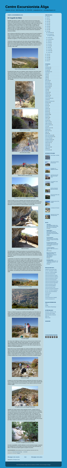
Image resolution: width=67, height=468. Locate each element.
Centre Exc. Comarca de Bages (51, 272)
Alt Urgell (47, 70)
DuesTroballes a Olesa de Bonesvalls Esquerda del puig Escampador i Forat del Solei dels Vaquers (52, 233)
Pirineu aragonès (48, 124)
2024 (48, 18)
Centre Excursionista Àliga (27, 7)
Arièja (46, 77)
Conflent (46, 99)
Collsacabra (47, 95)
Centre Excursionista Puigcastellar (51, 282)
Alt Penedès (47, 68)
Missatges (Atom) (16, 459)
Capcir (46, 90)
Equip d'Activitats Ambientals (50, 314)
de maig (49, 45)
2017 (48, 29)
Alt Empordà (47, 67)
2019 (48, 26)
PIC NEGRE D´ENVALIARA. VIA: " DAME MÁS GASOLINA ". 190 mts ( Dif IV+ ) (52, 262)
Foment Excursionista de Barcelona (51, 288)
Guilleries (47, 108)
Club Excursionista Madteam (50, 285)
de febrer (49, 50)
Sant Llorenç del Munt (49, 136)
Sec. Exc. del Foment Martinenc (51, 291)
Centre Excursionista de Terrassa (51, 278)
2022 (48, 21)
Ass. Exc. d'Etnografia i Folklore (51, 270)
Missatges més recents (13, 457)
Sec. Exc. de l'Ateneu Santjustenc (51, 290)
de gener (49, 52)
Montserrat (47, 114)
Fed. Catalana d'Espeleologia (50, 306)
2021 (48, 23)
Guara (46, 107)
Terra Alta (47, 145)
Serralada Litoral (48, 141)
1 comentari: (25, 451)
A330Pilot (37, 464)
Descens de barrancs (49, 101)
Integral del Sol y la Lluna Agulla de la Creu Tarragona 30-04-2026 (52, 239)
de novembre (50, 34)
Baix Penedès (47, 86)
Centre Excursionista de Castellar (51, 275)
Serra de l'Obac (48, 138)
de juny (49, 44)
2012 (48, 59)
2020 (48, 24)
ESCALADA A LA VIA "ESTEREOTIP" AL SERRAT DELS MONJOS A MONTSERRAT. (52, 255)
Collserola (47, 96)
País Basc (47, 120)
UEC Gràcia (47, 294)
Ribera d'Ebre (47, 130)
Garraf (46, 104)
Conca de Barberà (48, 98)
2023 (48, 19)
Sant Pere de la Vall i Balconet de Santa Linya (54, 176)
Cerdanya (47, 92)
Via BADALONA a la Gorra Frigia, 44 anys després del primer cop (52, 244)
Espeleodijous (49, 230)
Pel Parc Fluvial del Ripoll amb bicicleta (54, 189)
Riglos (46, 132)
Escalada (47, 102)
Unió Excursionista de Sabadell (51, 297)
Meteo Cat (47, 316)
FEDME (46, 305)
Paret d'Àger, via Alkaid (55, 155)
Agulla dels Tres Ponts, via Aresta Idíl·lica (55, 215)
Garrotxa (46, 105)
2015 (48, 54)
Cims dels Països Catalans (50, 313)
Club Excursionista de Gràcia (50, 284)
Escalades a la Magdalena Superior (54, 169)
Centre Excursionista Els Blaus (51, 279)
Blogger (49, 464)
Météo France (47, 317)
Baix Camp (47, 80)
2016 (48, 31)
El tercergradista (50, 237)
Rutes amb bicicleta (48, 135)
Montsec (46, 111)
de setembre (50, 39)
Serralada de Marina (49, 139)
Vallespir (46, 148)
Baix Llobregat (48, 84)
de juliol (49, 42)
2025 (48, 16)
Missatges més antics (36, 457)
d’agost (49, 40)
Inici (25, 457)
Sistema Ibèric (48, 142)
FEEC (46, 303)
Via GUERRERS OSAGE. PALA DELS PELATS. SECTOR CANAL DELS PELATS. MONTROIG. (52, 226)
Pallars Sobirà (47, 123)
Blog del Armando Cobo (51, 252)
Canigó (46, 89)
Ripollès (46, 133)
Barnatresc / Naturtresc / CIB (50, 311)
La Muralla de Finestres (55, 207)
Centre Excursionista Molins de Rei (51, 281)
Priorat (46, 126)
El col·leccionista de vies (51, 242)
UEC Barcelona (48, 293)
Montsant (47, 110)
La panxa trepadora (50, 247)
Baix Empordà (47, 83)
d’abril (49, 47)
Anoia (46, 74)
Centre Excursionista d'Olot (50, 273)
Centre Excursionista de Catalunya (51, 276)
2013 (48, 57)
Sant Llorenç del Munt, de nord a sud (55, 162)
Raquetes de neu (48, 127)
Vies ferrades (47, 149)
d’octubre (49, 37)
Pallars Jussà (47, 121)
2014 (48, 55)
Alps (46, 65)
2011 (48, 60)
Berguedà (47, 87)
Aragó (46, 76)
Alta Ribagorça (48, 71)
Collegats (47, 93)
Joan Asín (49, 224)
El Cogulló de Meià (15, 18)
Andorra (46, 73)
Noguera (18, 453)
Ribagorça (47, 129)
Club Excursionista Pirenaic (50, 287)
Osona (46, 118)
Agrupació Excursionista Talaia (50, 269)
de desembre (50, 32)
